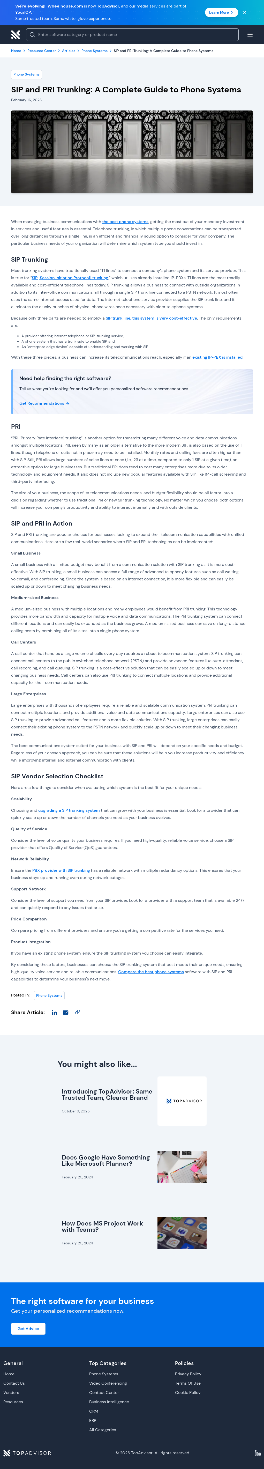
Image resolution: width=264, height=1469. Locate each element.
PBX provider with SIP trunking (61, 870)
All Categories (102, 1430)
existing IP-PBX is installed (217, 357)
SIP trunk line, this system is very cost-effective (151, 318)
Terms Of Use (188, 1383)
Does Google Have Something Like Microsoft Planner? (106, 1160)
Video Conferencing (108, 1383)
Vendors (11, 1392)
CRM (93, 1411)
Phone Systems (26, 74)
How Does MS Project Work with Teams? (102, 1226)
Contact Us (14, 1383)
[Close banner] (244, 12)
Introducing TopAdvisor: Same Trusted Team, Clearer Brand (107, 1094)
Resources (13, 1402)
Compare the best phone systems (151, 972)
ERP (92, 1420)
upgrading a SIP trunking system (69, 810)
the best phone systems (125, 221)
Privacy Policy (188, 1374)
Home (8, 1374)
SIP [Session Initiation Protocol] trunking (70, 277)
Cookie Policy (188, 1392)
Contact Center (104, 1392)
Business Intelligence (109, 1402)
